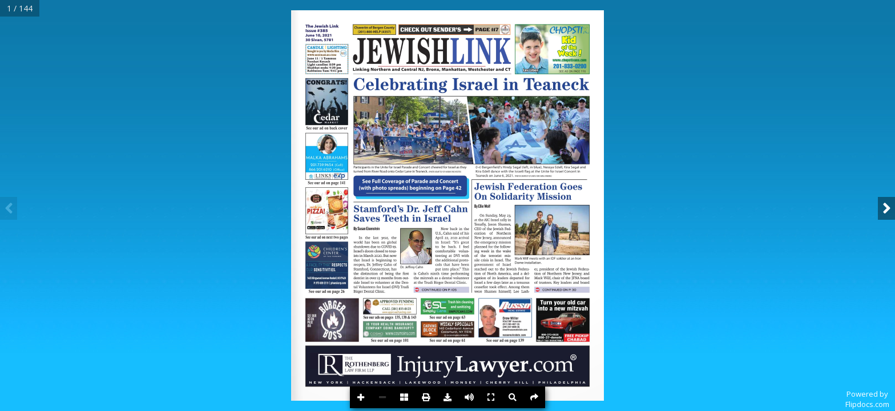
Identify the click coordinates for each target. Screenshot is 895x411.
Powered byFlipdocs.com (867, 399)
